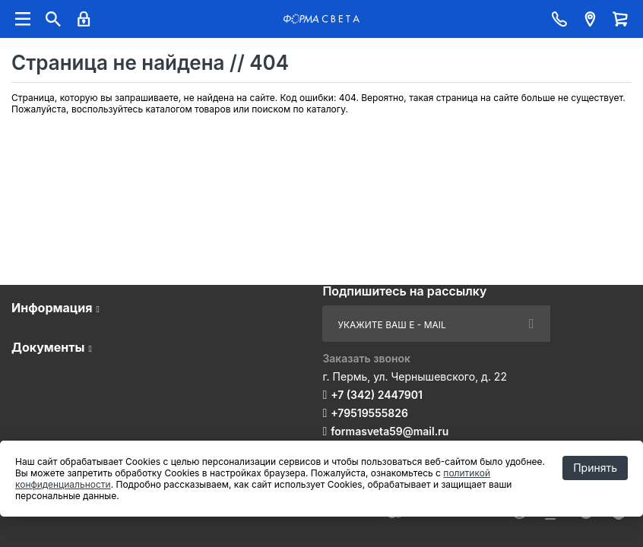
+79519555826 (369, 412)
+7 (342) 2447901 (377, 394)
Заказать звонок (366, 358)
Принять (595, 467)
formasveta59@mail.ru (389, 431)
